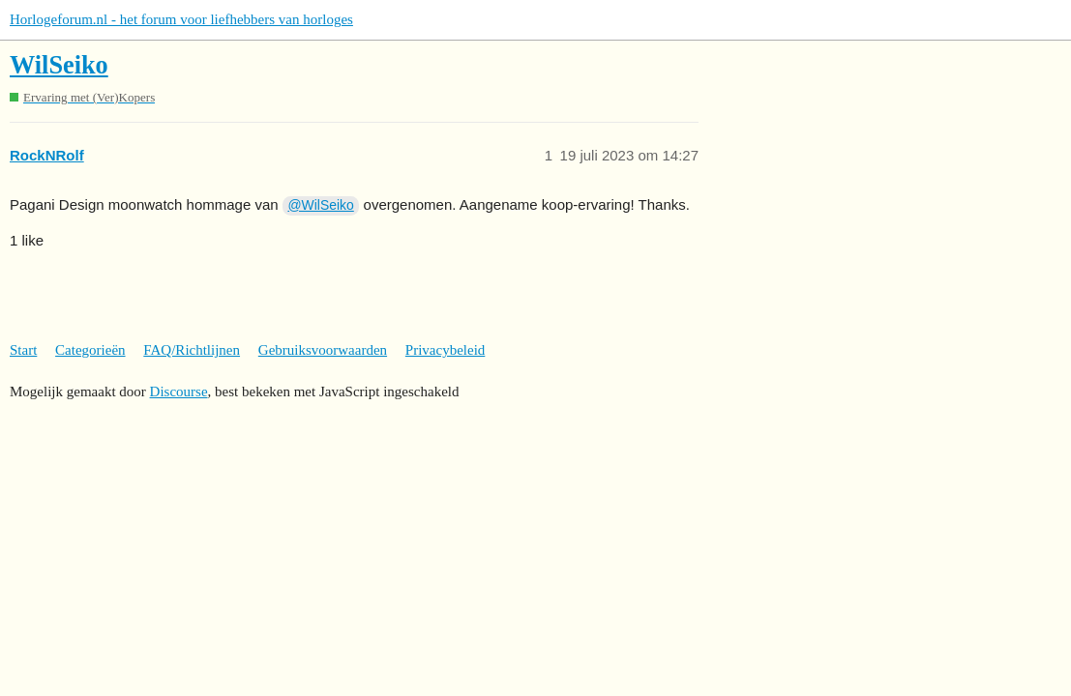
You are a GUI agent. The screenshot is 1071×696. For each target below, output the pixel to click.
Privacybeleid (445, 350)
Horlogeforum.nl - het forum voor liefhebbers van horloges (181, 19)
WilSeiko (59, 65)
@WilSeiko (320, 205)
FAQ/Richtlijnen (191, 350)
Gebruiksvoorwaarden (322, 350)
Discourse (179, 391)
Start (23, 350)
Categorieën (90, 350)
